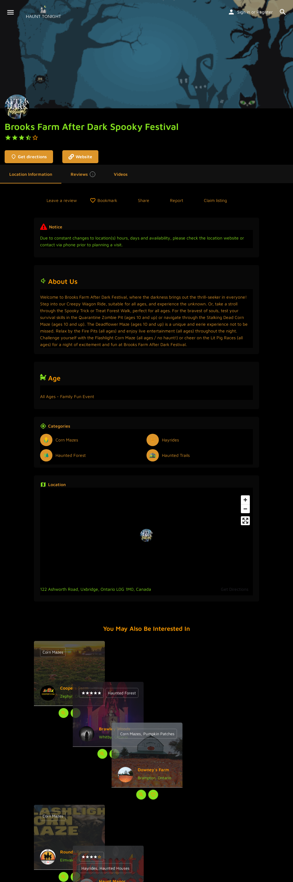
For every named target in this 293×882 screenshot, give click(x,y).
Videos (121, 174)
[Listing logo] (17, 107)
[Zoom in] (245, 499)
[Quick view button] (63, 713)
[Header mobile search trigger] (283, 12)
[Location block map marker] (146, 535)
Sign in (243, 11)
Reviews (83, 174)
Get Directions (234, 589)
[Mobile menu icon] (10, 12)
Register (265, 11)
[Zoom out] (245, 508)
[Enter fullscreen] (245, 520)
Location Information (30, 174)
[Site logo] (44, 12)
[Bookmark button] (75, 713)
